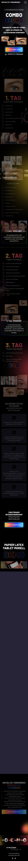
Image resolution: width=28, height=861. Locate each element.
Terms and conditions (14, 853)
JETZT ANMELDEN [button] (14, 49)
